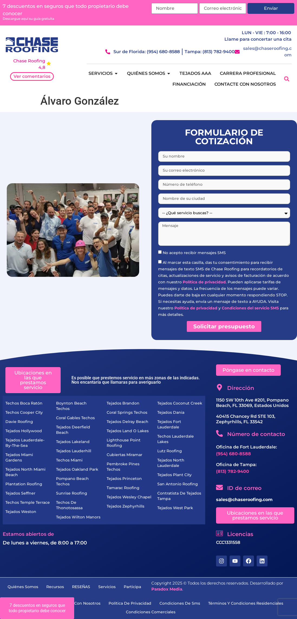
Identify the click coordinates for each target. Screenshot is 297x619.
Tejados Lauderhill (73, 450)
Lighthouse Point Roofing (124, 443)
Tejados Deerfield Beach (73, 430)
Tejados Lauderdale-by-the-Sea (24, 443)
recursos (55, 586)
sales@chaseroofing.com (244, 499)
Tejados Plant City (174, 474)
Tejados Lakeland (73, 441)
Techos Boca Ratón (24, 403)
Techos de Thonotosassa (69, 505)
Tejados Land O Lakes (128, 430)
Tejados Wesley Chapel (129, 497)
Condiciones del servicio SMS (250, 308)
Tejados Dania (170, 412)
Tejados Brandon (123, 403)
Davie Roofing (19, 421)
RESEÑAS (81, 586)
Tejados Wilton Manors (78, 517)
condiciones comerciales (150, 612)
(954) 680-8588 (233, 453)
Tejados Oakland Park (77, 469)
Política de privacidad (204, 282)
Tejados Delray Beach (127, 421)
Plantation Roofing (23, 484)
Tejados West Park (175, 507)
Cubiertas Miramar (124, 454)
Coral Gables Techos (75, 417)
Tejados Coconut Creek (179, 403)
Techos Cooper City (24, 412)
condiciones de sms (179, 603)
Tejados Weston (20, 511)
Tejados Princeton (124, 478)
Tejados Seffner (20, 493)
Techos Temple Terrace (27, 502)
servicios (107, 586)
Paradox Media (166, 589)
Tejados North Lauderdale (170, 463)
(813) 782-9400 (232, 471)
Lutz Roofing (169, 450)
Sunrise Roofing (71, 493)
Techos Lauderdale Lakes (175, 439)
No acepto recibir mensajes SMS (194, 252)
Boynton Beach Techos (71, 406)
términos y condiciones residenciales (245, 603)
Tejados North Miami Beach (25, 472)
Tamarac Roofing (123, 487)
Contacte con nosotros (77, 603)
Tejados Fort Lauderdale (169, 424)
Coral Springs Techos (127, 412)
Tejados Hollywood (23, 430)
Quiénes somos (23, 586)
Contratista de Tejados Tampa (179, 496)
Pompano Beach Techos (72, 481)
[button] (287, 79)
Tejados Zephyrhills (125, 506)
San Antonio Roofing (177, 484)
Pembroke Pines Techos (123, 466)
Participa (132, 586)
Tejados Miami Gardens (19, 457)
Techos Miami (69, 460)
